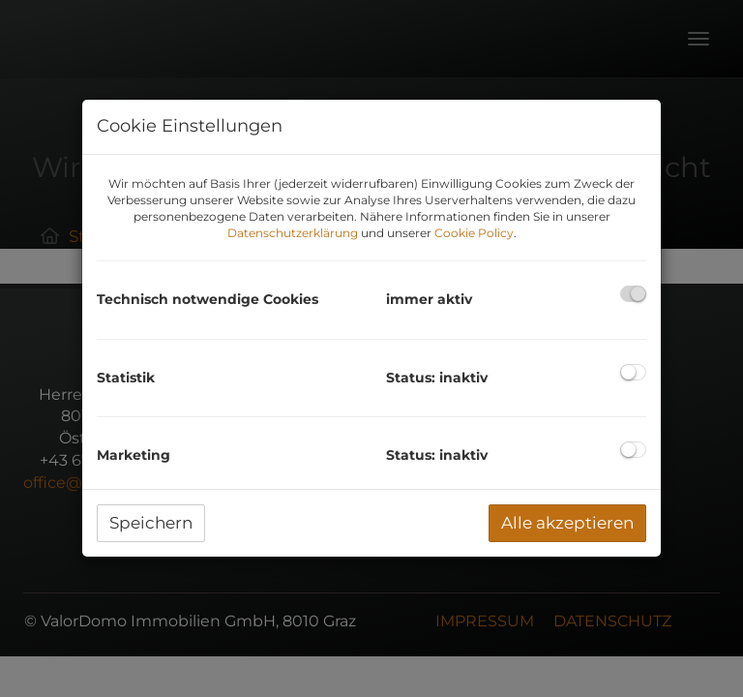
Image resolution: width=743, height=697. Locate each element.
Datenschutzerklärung (292, 233)
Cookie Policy (474, 233)
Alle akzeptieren (567, 522)
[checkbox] (633, 294)
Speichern (151, 522)
